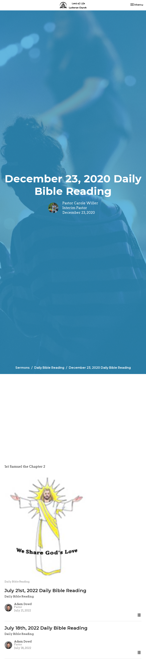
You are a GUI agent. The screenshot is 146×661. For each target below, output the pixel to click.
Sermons (22, 367)
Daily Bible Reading (49, 367)
